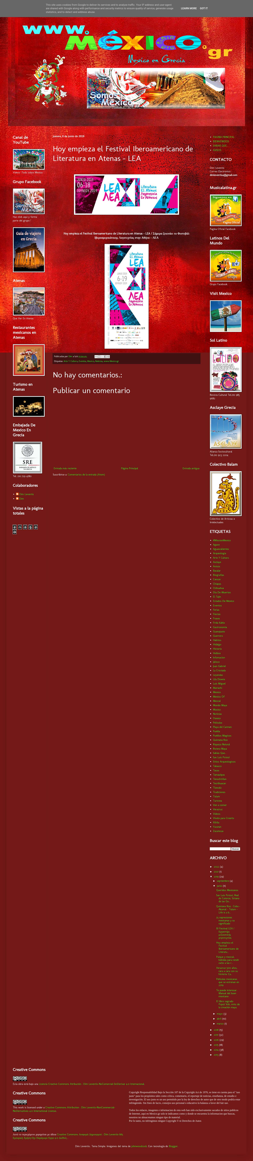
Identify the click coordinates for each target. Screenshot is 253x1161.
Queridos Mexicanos (227, 890)
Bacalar (217, 570)
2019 (217, 876)
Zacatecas (218, 831)
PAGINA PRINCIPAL (223, 137)
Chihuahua (218, 588)
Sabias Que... (219, 753)
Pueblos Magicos (222, 735)
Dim (21, 498)
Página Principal (129, 468)
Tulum (216, 796)
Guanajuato (219, 631)
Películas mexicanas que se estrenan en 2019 (227, 982)
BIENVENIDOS (221, 141)
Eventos (82, 361)
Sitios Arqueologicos (224, 761)
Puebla (216, 731)
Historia (217, 648)
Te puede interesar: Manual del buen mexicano (226, 993)
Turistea (217, 800)
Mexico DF (219, 696)
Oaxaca (216, 718)
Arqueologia (219, 553)
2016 (217, 1039)
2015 (216, 1044)
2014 (217, 1049)
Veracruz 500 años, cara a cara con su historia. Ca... (227, 970)
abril (219, 1018)
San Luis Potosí (221, 757)
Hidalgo (217, 644)
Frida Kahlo (219, 622)
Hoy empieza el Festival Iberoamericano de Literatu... (227, 947)
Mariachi (217, 687)
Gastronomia (220, 627)
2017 (216, 1034)
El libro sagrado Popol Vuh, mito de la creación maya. (228, 1004)
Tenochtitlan (219, 779)
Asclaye (217, 562)
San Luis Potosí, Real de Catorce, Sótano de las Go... (227, 898)
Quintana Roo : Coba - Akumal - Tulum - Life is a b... (228, 909)
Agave (216, 544)
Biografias (218, 575)
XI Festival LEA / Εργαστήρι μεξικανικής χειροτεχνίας (225, 933)
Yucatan (217, 826)
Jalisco (216, 661)
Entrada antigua (191, 468)
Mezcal (217, 700)
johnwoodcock (139, 1146)
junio (220, 885)
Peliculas (217, 722)
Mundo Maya (220, 705)
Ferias (216, 609)
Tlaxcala (217, 787)
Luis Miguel (219, 683)
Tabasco (217, 766)
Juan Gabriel (219, 666)
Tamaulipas (219, 774)
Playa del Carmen (222, 726)
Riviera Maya (220, 748)
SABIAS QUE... (220, 145)
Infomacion (219, 657)
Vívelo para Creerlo (223, 818)
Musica (216, 709)
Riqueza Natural (221, 744)
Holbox (217, 653)
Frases (216, 618)
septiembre (223, 880)
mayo (220, 1013)
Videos (216, 813)
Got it (204, 8)
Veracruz (218, 809)
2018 (216, 1029)
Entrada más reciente (65, 468)
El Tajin (217, 596)
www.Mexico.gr (111, 361)
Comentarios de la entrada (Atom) (86, 474)
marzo (220, 1023)
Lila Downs (219, 679)
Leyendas (218, 674)
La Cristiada (219, 670)
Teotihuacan (219, 783)
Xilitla (216, 822)
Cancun (217, 579)
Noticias (98, 361)
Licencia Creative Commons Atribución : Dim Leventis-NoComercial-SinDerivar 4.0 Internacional (91, 1083)
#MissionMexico (222, 540)
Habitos (217, 640)
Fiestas (216, 614)
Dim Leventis (26, 494)
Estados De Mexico (223, 601)
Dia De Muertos (222, 592)
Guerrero (218, 635)
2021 (216, 871)
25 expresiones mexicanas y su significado (225, 920)
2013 (216, 1054)
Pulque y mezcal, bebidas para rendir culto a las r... (227, 959)
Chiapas (217, 583)
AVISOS (217, 150)
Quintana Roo (220, 739)
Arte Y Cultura (71, 361)
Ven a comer (220, 805)
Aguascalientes (221, 548)
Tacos (216, 770)
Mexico (90, 361)
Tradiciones (219, 792)
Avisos (216, 566)
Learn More (189, 8)
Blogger (173, 1146)
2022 (217, 866)
